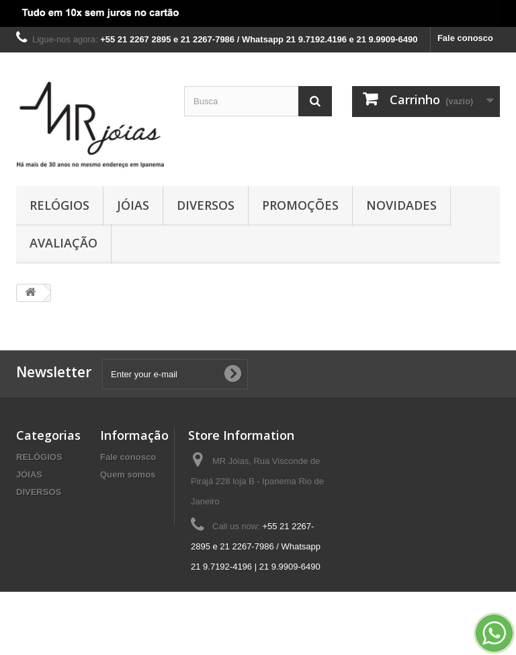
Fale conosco (465, 38)
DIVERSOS (205, 205)
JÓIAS (133, 205)
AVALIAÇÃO (63, 243)
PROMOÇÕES (300, 205)
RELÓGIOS (59, 205)
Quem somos (127, 474)
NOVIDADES (401, 205)
